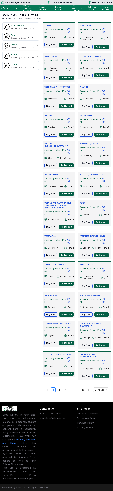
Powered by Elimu (12, 487)
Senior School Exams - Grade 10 (59, 8)
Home (15, 8)
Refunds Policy (85, 422)
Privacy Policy (23, 474)
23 (83, 390)
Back (4, 8)
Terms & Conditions (88, 413)
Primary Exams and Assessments (29, 8)
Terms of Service (16, 478)
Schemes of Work (92, 8)
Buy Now (50, 44)
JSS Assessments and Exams (77, 8)
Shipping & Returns (87, 418)
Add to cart (66, 44)
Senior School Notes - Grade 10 (43, 8)
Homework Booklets (106, 8)
